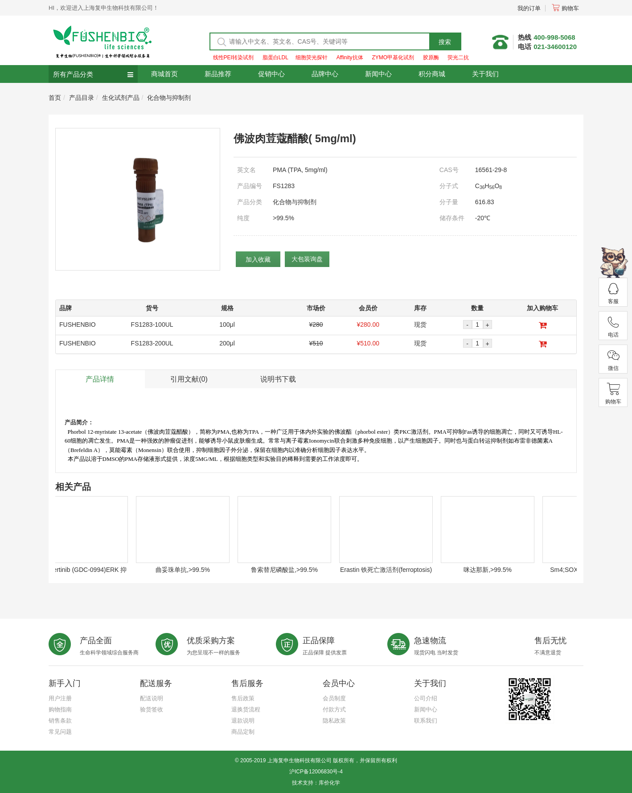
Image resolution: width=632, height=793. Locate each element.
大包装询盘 (307, 259)
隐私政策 (334, 720)
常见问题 (60, 731)
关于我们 (485, 74)
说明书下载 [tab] (278, 379)
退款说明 (242, 720)
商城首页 (164, 74)
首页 (55, 97)
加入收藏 (258, 259)
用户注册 (60, 698)
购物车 (565, 8)
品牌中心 (325, 74)
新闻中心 (378, 74)
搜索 (445, 41)
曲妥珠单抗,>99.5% (186, 569)
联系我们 (425, 720)
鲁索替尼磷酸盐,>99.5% (287, 569)
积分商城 (432, 74)
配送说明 (151, 698)
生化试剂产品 (121, 97)
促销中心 (271, 74)
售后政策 (242, 698)
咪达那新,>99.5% (491, 569)
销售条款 (60, 720)
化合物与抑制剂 (169, 97)
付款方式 (334, 709)
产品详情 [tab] (100, 379)
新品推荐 (218, 74)
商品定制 (242, 731)
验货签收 (151, 709)
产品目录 (81, 97)
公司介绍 (425, 698)
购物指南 (60, 709)
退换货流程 (245, 709)
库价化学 (329, 783)
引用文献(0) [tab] (189, 379)
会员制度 (334, 698)
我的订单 (529, 8)
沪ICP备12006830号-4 (316, 771)
